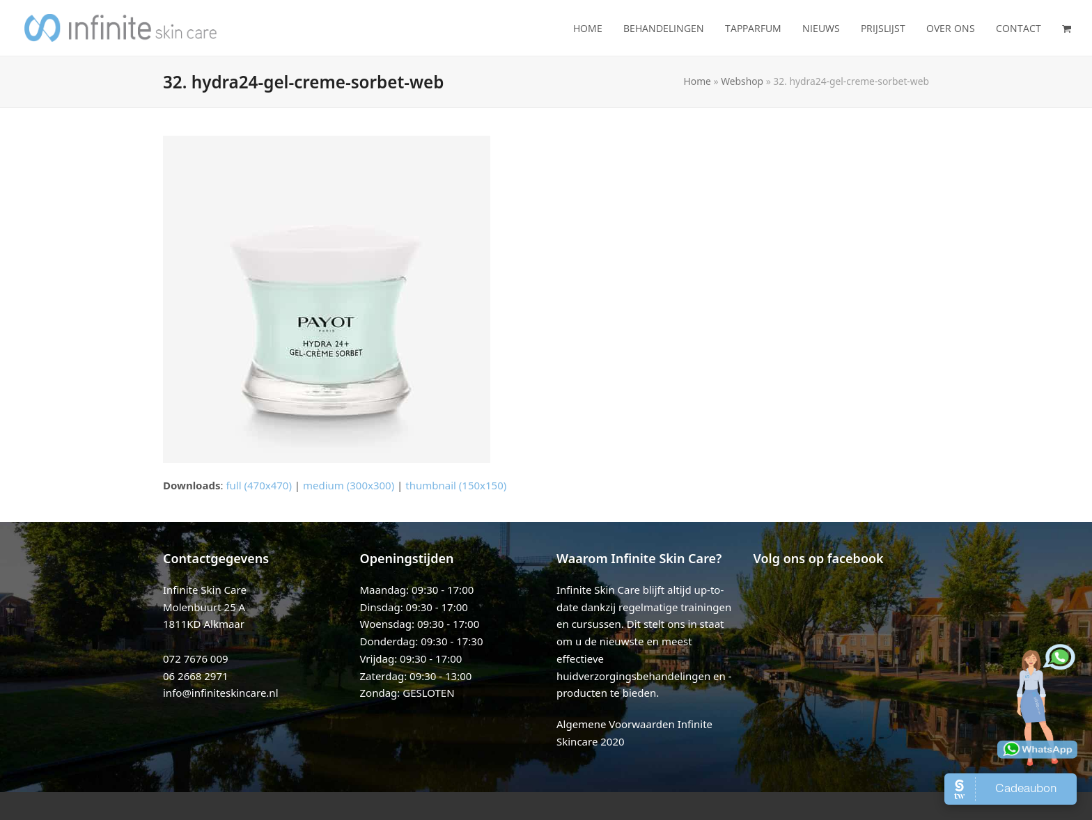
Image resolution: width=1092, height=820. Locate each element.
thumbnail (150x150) (455, 485)
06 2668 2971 (195, 676)
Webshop (742, 81)
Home (697, 81)
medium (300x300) (348, 485)
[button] (1067, 27)
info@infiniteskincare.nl (221, 693)
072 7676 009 (195, 658)
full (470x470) (259, 485)
